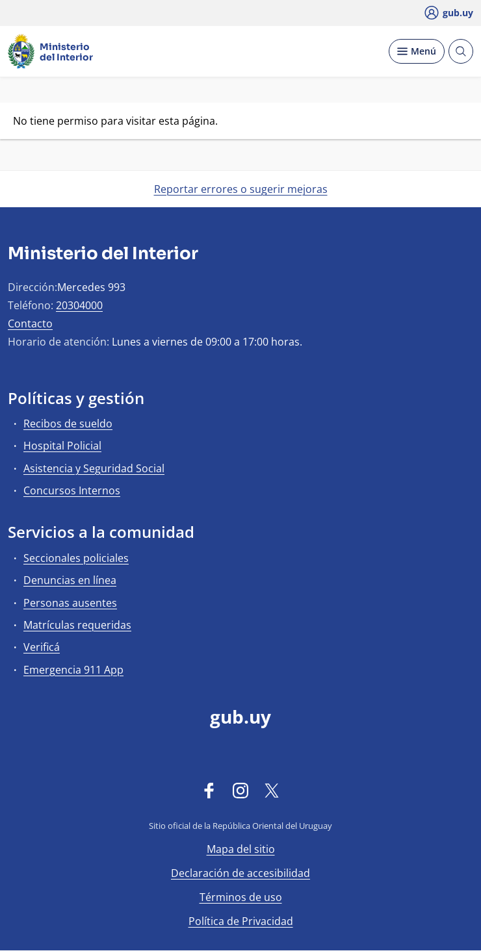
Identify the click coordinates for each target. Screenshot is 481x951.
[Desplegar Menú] (417, 51)
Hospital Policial (62, 445)
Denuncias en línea (69, 580)
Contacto (30, 323)
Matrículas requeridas (77, 625)
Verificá (41, 647)
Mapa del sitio (241, 849)
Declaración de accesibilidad (240, 873)
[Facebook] (209, 790)
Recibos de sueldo (67, 423)
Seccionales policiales (76, 558)
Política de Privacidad (240, 921)
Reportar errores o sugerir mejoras (241, 189)
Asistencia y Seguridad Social (93, 468)
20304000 (79, 305)
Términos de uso (241, 897)
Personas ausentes (70, 603)
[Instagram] (240, 790)
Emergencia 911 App (73, 670)
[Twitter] (272, 790)
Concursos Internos (71, 490)
